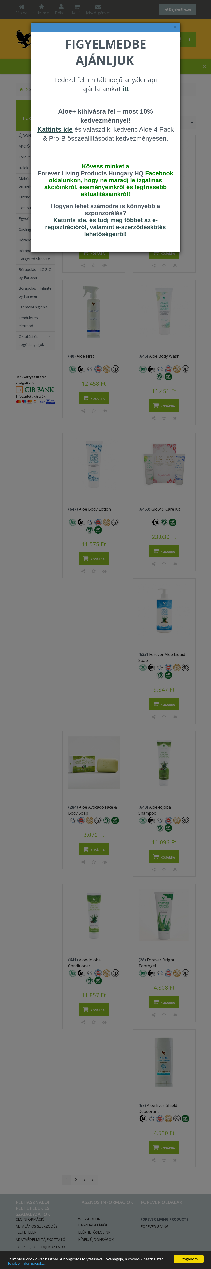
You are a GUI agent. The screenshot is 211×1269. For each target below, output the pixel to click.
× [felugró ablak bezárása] (175, 27)
